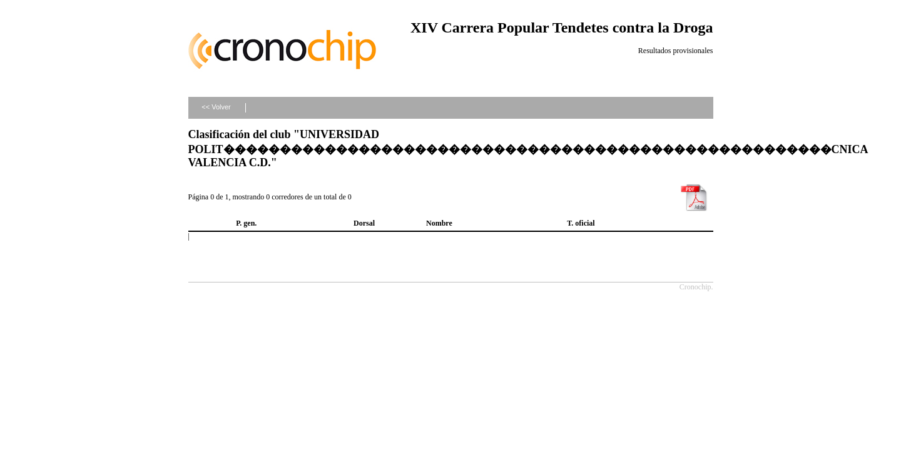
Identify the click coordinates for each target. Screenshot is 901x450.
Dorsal (364, 223)
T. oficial (580, 223)
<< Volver (215, 107)
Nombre (439, 223)
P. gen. (246, 223)
